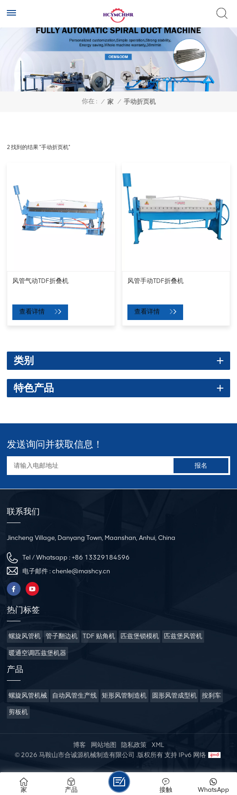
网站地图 (103, 745)
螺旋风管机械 (28, 695)
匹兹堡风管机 (183, 636)
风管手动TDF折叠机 (155, 280)
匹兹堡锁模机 (140, 636)
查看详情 (32, 311)
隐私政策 (134, 745)
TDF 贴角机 (99, 636)
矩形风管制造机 (124, 695)
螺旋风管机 (25, 636)
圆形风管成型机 (174, 695)
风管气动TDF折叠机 (40, 280)
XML (158, 745)
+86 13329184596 (101, 557)
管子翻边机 (62, 636)
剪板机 (18, 712)
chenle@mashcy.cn (81, 571)
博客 (79, 745)
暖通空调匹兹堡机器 (37, 653)
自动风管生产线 (74, 695)
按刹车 (211, 695)
